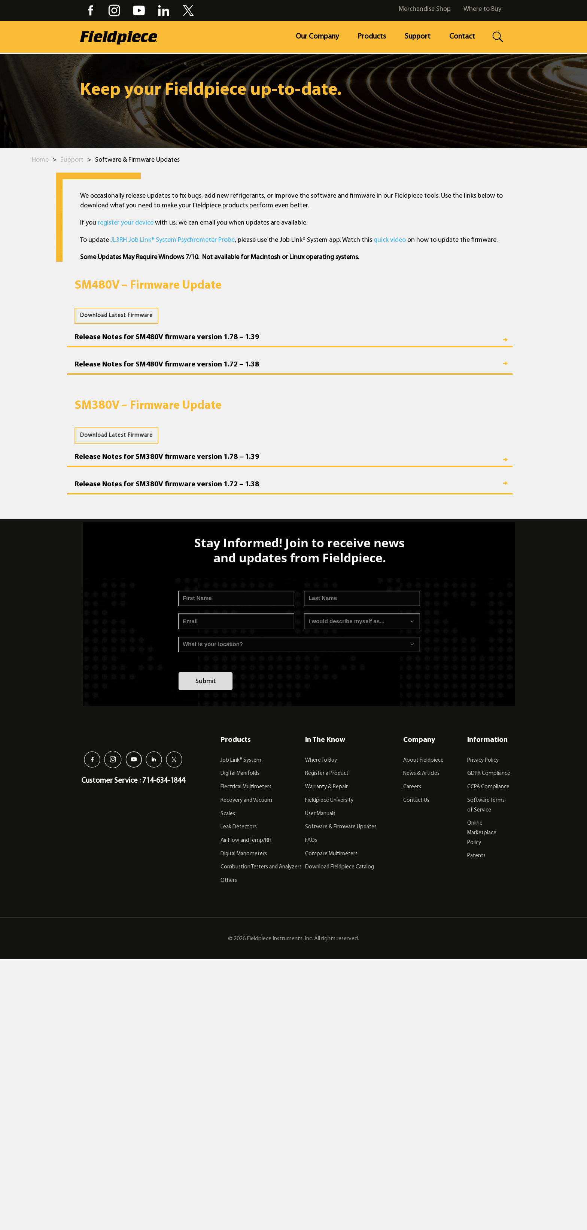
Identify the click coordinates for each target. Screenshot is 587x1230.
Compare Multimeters (331, 854)
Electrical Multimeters (245, 787)
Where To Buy (321, 760)
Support (418, 36)
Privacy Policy (483, 760)
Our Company (317, 36)
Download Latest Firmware (116, 316)
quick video (390, 240)
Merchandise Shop (425, 9)
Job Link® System (240, 760)
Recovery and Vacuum (246, 800)
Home (40, 160)
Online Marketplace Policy (481, 832)
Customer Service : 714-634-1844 (133, 781)
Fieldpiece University (329, 800)
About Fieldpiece (423, 760)
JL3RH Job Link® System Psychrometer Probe (172, 240)
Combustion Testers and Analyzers (261, 867)
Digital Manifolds (239, 773)
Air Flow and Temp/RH (245, 840)
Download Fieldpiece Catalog (339, 867)
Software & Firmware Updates (341, 827)
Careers (412, 787)
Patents (476, 856)
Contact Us (416, 800)
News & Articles (421, 773)
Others (228, 880)
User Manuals (320, 814)
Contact (462, 36)
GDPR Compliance (488, 773)
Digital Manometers (243, 854)
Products (372, 36)
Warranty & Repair (326, 787)
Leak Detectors (238, 827)
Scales (227, 814)
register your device (125, 222)
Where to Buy (482, 9)
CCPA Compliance (488, 787)
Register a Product (327, 773)
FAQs (311, 840)
